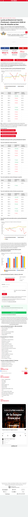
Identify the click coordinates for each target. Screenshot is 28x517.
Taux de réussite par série (23, 54)
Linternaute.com (4, 371)
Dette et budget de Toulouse (7, 351)
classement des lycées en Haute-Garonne (18, 65)
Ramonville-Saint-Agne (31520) (7, 327)
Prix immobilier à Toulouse (6, 358)
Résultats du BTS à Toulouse (7, 366)
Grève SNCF (4, 382)
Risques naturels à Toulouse (7, 343)
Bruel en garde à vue (5, 384)
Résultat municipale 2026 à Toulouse (8, 361)
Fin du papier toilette (5, 395)
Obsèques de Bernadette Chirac (7, 388)
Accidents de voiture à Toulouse (7, 346)
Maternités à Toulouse (6, 356)
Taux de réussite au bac (23, 53)
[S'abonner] (14, 373)
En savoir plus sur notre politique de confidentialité (9, 314)
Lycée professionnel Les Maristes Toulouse (15, 35)
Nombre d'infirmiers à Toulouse (7, 345)
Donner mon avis (10, 279)
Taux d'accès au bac (23, 55)
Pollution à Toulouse (5, 342)
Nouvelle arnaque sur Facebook (7, 393)
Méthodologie (14, 54)
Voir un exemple (25, 371)
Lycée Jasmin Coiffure (15, 34)
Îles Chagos (4, 380)
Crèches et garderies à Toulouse (7, 354)
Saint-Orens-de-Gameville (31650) (8, 331)
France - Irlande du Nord (6, 379)
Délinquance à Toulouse (6, 341)
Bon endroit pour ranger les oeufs (8, 392)
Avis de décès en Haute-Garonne (7, 339)
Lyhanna (3, 383)
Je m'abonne (13, 312)
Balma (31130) (4, 330)
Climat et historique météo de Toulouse (9, 348)
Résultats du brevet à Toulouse (7, 364)
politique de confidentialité (12, 301)
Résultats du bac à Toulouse (6, 363)
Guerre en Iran (4, 387)
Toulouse (13, 18)
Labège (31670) (4, 334)
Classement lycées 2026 (6, 18)
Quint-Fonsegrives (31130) (6, 333)
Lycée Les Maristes (23, 34)
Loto (2, 396)
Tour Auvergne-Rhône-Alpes (7, 391)
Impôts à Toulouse (5, 352)
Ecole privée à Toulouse (6, 355)
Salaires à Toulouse (5, 349)
